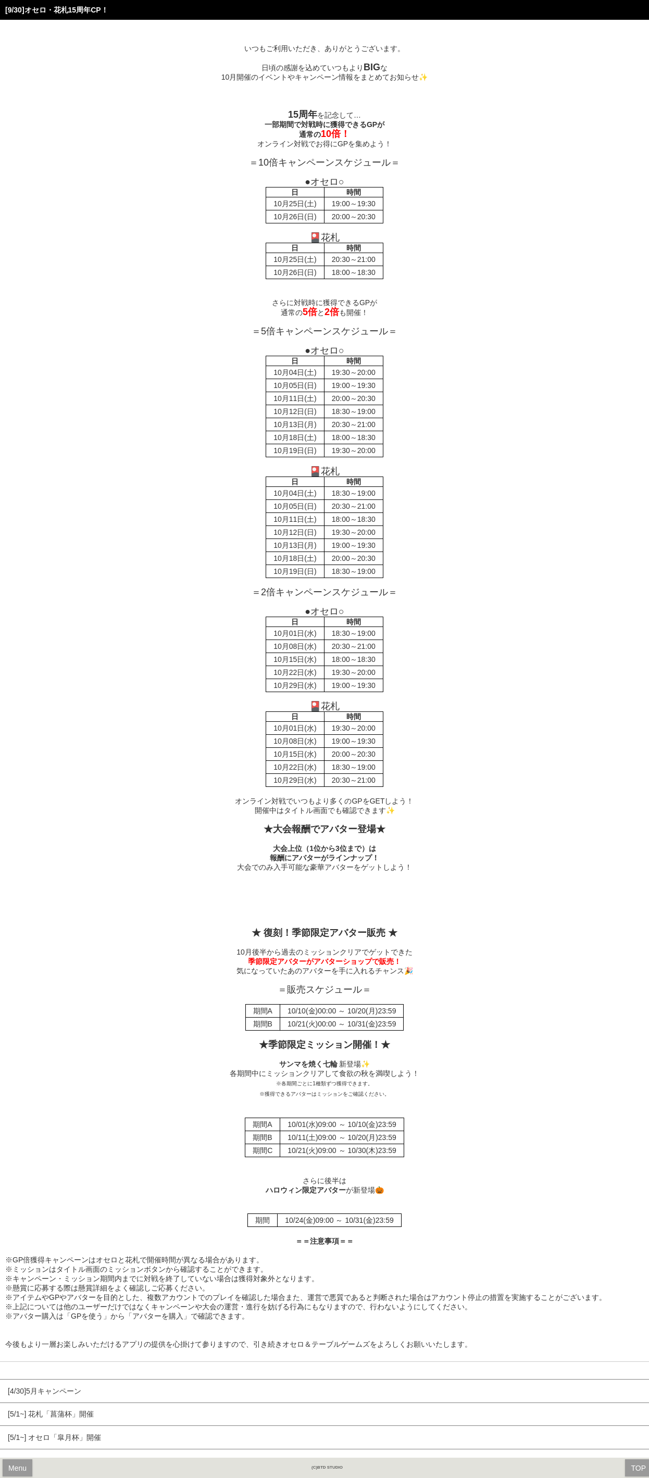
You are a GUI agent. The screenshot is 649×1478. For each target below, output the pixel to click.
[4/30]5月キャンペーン (44, 1391)
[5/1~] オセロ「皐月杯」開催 (54, 1437)
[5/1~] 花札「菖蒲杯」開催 (51, 1414)
